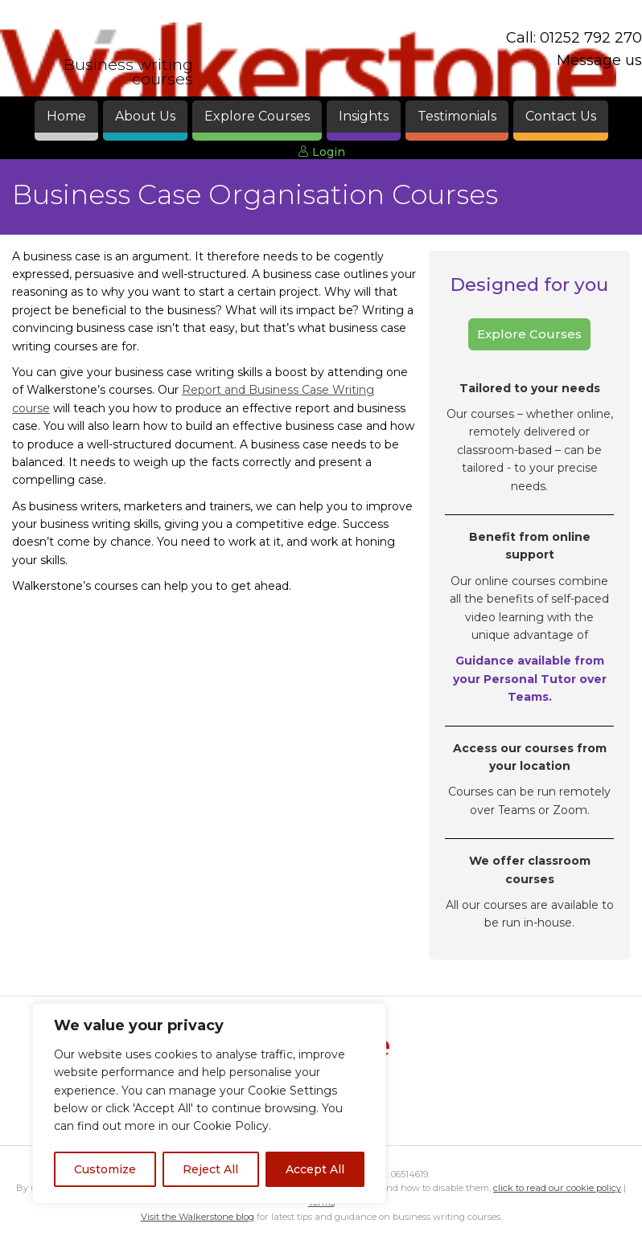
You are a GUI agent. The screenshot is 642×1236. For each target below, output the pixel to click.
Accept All (315, 1169)
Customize (105, 1169)
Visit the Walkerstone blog (197, 1216)
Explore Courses (257, 116)
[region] (209, 1103)
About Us (145, 116)
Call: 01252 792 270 (574, 38)
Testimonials (457, 116)
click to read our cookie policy (557, 1187)
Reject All (210, 1169)
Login (321, 152)
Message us (599, 60)
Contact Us (560, 116)
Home (66, 116)
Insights (364, 116)
